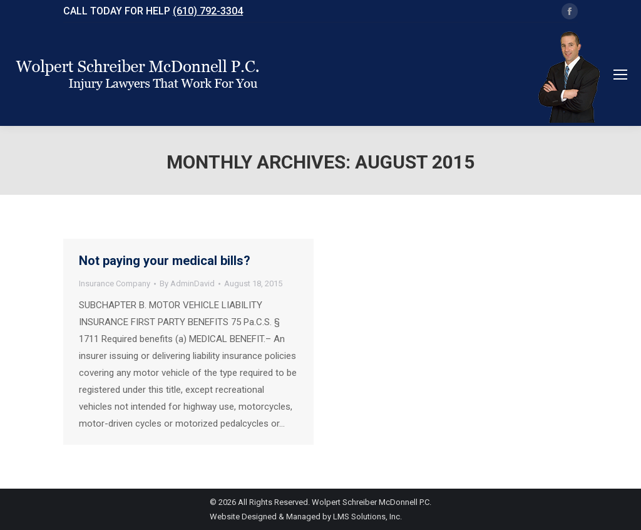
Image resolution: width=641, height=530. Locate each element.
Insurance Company (114, 283)
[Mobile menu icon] (620, 74)
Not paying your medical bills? (164, 260)
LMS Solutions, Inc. (367, 516)
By (187, 283)
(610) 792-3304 (208, 11)
